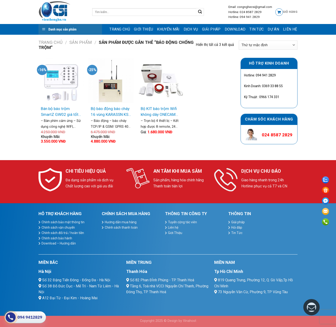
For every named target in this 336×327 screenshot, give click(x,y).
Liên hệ (290, 29)
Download (235, 29)
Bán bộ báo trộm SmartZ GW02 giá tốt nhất (59, 112)
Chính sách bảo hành (57, 238)
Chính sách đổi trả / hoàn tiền (63, 233)
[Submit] (200, 12)
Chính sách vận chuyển (58, 227)
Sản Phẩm (80, 42)
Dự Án (273, 29)
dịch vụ (191, 29)
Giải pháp (211, 29)
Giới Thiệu (143, 29)
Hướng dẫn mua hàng (120, 222)
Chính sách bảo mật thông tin (63, 222)
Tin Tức (256, 29)
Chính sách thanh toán (121, 227)
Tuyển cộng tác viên (182, 222)
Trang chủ (119, 29)
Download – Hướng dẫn (59, 243)
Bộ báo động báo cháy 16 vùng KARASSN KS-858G (110, 112)
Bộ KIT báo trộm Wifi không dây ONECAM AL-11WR (159, 112)
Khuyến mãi (168, 29)
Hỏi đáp (236, 227)
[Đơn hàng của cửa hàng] (268, 45)
